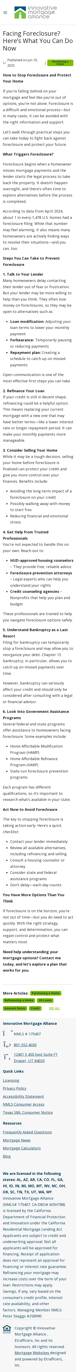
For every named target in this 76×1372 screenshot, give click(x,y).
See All (54, 1008)
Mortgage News (17, 1140)
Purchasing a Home (60, 63)
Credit (35, 1008)
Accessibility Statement (23, 1096)
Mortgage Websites (32, 1352)
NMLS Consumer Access (23, 1104)
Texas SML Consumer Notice (28, 1112)
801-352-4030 (25, 1044)
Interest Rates (14, 1008)
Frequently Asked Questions (27, 1132)
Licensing (11, 1080)
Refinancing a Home (18, 1000)
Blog (7, 1156)
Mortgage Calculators (22, 1148)
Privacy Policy (14, 1088)
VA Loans (45, 1000)
